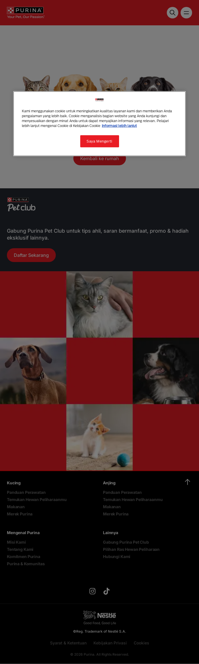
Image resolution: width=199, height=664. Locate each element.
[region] (99, 123)
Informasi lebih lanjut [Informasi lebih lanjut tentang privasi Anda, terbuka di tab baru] (119, 126)
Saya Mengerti (99, 141)
